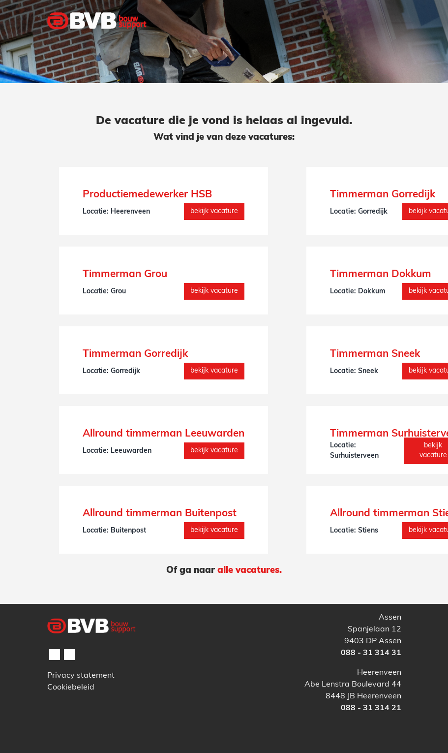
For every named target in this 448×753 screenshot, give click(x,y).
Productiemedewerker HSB (147, 195)
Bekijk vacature (214, 211)
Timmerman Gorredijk (382, 195)
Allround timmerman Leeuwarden (163, 434)
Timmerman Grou (125, 275)
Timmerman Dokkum (380, 275)
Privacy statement (81, 676)
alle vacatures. (249, 570)
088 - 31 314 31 (371, 653)
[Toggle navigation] (388, 41)
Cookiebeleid (70, 687)
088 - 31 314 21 (371, 708)
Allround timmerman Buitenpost (160, 514)
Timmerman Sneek (375, 354)
